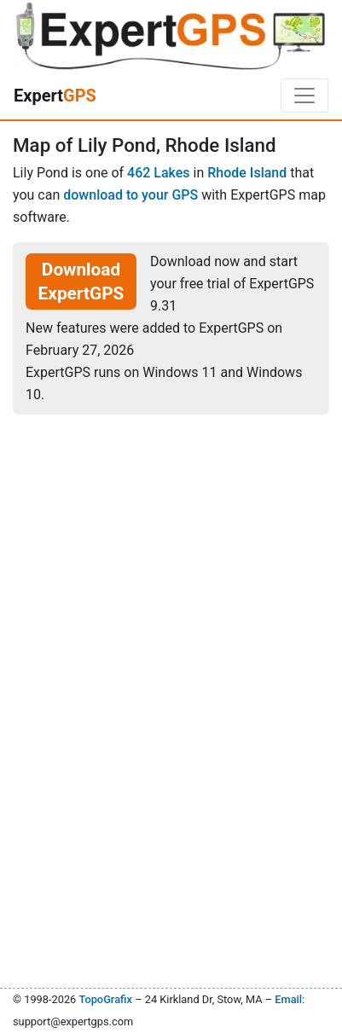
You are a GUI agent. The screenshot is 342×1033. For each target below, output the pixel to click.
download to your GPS (130, 195)
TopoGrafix (104, 999)
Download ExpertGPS (81, 281)
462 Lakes (158, 173)
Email (288, 999)
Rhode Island (247, 173)
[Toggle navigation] (304, 95)
